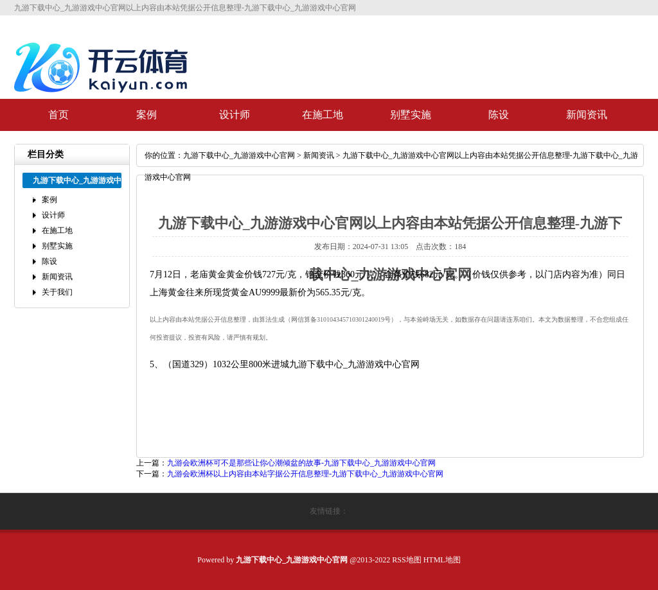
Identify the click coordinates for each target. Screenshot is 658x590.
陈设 (498, 114)
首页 (58, 114)
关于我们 (57, 292)
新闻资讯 (586, 114)
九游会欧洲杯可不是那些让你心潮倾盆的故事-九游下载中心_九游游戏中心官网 (301, 462)
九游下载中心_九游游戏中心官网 (239, 155)
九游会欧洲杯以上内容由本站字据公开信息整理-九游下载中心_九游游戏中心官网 (305, 473)
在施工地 (322, 114)
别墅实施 (410, 114)
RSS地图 (406, 559)
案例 (146, 114)
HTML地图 (442, 559)
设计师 (234, 114)
